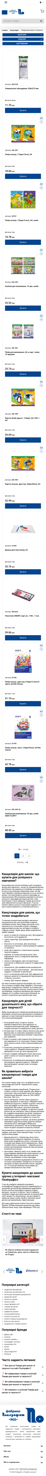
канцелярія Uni (10, 1344)
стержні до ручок (11, 1307)
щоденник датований (12, 1290)
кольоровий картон (12, 1314)
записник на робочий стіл (14, 1292)
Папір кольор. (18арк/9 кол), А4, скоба (21, 220)
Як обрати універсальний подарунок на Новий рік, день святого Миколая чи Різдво (22, 1252)
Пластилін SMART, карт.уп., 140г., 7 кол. (22, 616)
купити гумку (9, 1302)
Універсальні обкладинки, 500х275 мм (22, 88)
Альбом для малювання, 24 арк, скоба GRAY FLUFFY (21, 815)
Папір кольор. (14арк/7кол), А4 (18, 154)
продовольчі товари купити (15, 1324)
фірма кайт (8, 1334)
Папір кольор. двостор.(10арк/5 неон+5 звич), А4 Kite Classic (22, 683)
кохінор (7, 1337)
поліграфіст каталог (12, 1342)
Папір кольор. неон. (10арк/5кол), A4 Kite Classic (23, 749)
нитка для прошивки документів (17, 1294)
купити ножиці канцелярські (15, 1319)
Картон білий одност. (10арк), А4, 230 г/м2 (22, 419)
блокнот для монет (12, 1321)
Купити (23, 110)
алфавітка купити (11, 1312)
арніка (6, 1349)
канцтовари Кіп (10, 1352)
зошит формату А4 (11, 1304)
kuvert (6, 1347)
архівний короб (10, 1297)
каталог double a (11, 1339)
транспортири (10, 1309)
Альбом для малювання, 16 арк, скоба (21, 286)
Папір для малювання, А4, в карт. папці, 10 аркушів (22, 353)
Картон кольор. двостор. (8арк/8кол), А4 (22, 484)
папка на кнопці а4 (12, 1316)
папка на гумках (10, 1299)
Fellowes (7, 1354)
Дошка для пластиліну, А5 (16, 550)
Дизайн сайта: (23, 1469)
